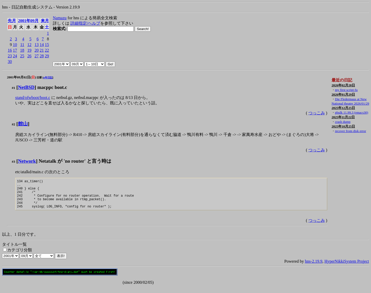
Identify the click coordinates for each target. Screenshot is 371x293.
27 (37, 56)
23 (10, 56)
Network (27, 161)
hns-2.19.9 (314, 267)
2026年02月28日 (343, 85)
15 (47, 44)
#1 (13, 88)
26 (29, 56)
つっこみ (316, 113)
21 (42, 50)
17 (15, 50)
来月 (45, 21)
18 (22, 50)
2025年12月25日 (343, 108)
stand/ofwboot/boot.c (32, 97)
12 (29, 44)
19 (29, 50)
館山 (23, 123)
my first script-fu (346, 90)
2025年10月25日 (343, 126)
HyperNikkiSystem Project (346, 267)
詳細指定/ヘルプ (85, 23)
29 (47, 56)
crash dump (342, 122)
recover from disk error (350, 131)
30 (10, 61)
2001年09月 (28, 21)
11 (22, 44)
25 (22, 56)
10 (15, 44)
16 (10, 50)
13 (37, 44)
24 (15, 56)
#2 (13, 124)
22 (47, 50)
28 (42, 56)
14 (42, 44)
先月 (12, 21)
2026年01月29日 (343, 94)
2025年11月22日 (343, 117)
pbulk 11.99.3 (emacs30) (351, 112)
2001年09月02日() (21, 77)
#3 (13, 161)
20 (37, 50)
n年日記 (48, 77)
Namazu (59, 18)
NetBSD (26, 87)
